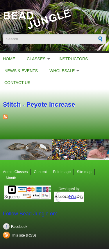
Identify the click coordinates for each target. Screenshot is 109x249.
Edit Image (62, 172)
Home (9, 59)
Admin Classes (15, 172)
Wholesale (62, 70)
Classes (36, 59)
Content (40, 172)
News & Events (21, 70)
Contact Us (17, 82)
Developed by (69, 188)
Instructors (73, 59)
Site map (84, 172)
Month (11, 178)
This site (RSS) (23, 235)
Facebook (19, 226)
